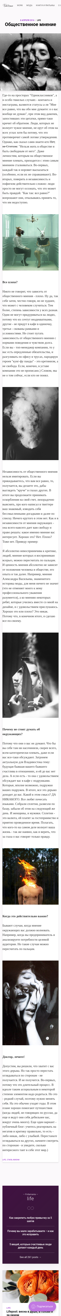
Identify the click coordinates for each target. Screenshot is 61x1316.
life (39, 20)
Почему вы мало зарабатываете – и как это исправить (30, 1233)
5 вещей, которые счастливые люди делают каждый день (31, 1246)
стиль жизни (13, 1160)
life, (4, 1160)
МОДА (29, 5)
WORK (20, 5)
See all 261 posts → (30, 1257)
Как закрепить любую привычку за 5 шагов (30, 1219)
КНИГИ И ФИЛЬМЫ (45, 5)
